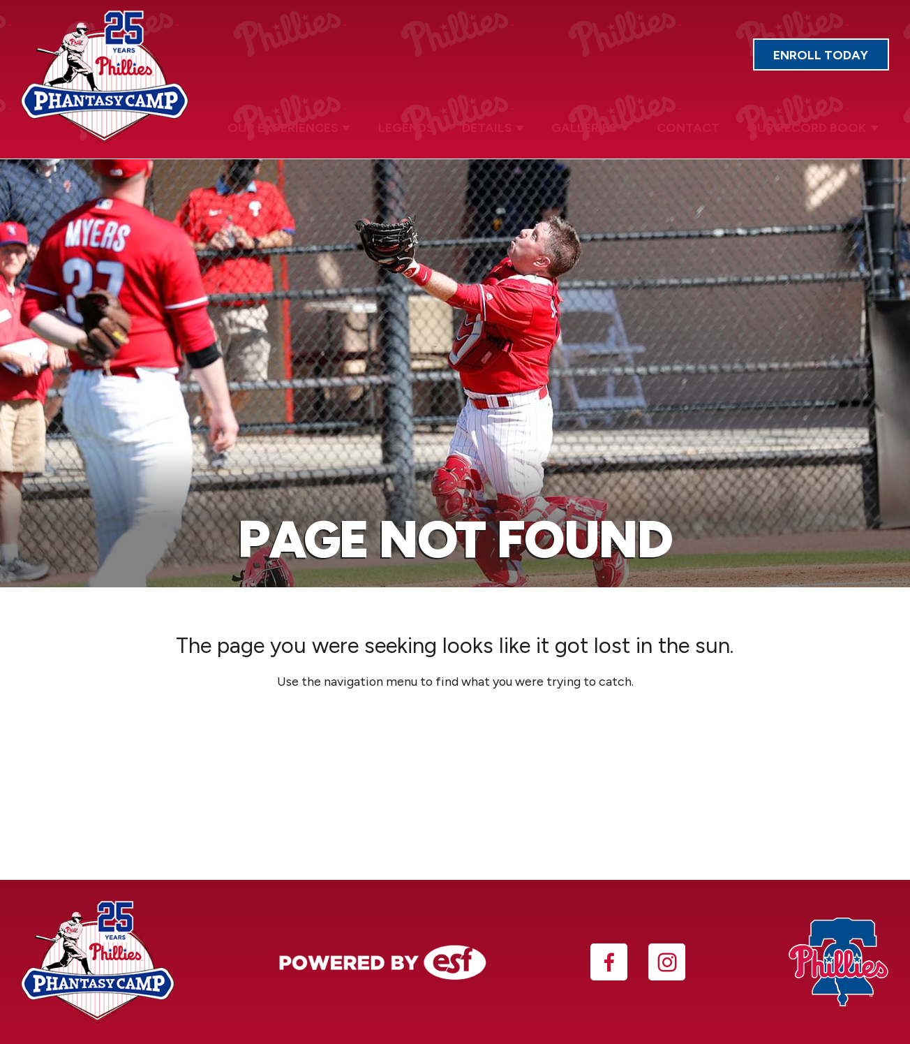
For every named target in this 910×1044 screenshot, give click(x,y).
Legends (421, 125)
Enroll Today (831, 58)
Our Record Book (815, 125)
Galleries (598, 125)
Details (504, 125)
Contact (693, 125)
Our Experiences (307, 125)
